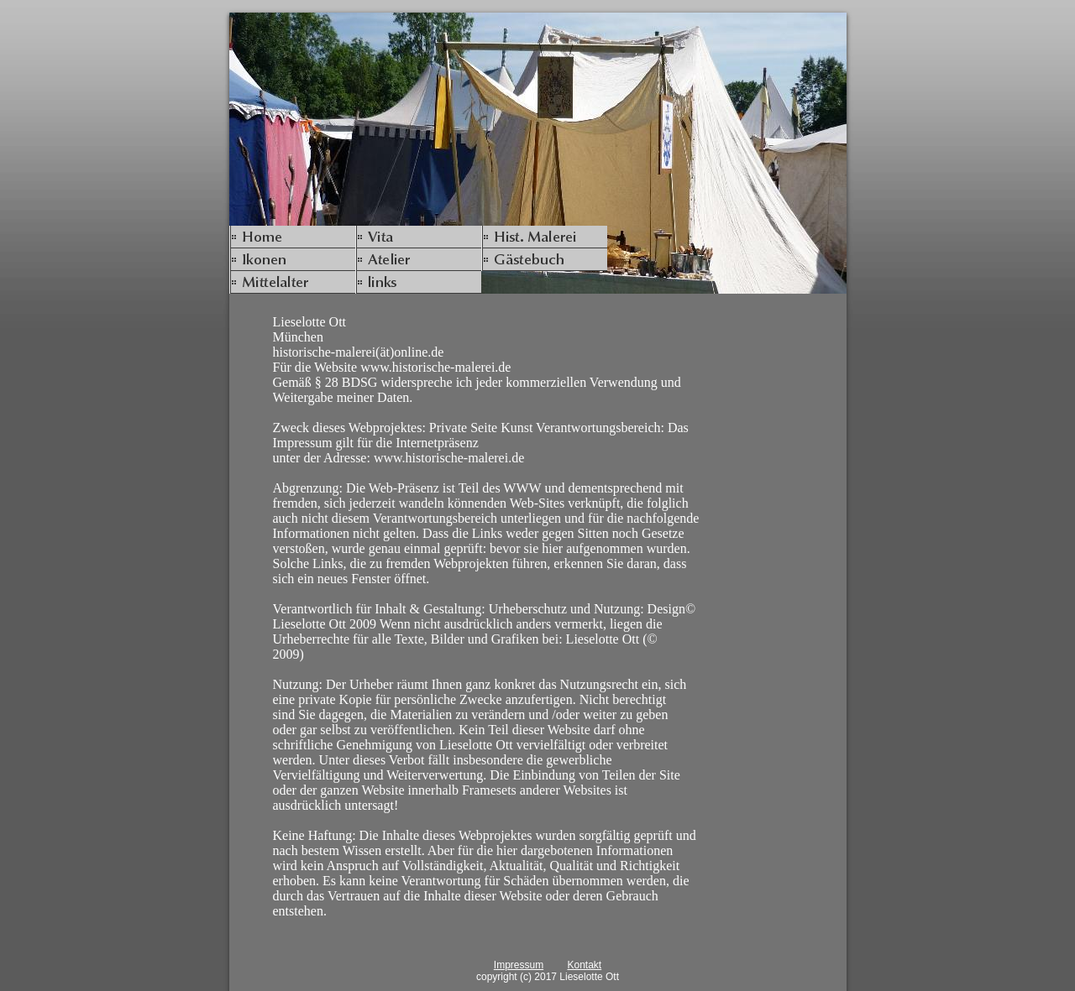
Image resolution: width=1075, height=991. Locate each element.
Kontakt (584, 965)
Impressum (518, 965)
